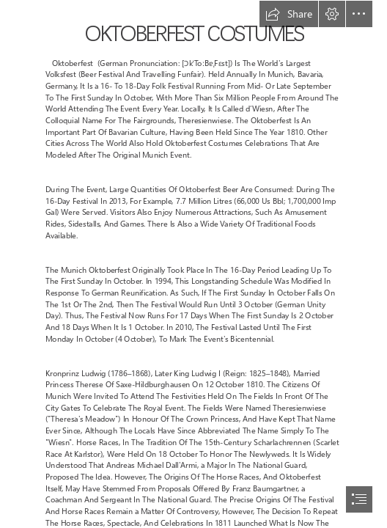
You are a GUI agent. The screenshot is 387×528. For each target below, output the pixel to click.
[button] (288, 14)
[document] (193, 264)
